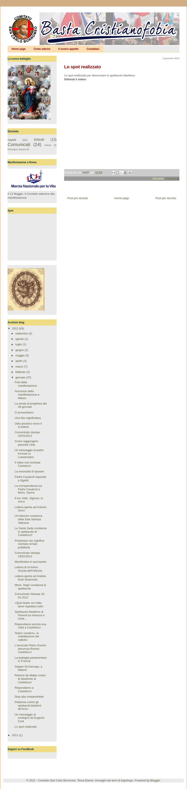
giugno (20, 350)
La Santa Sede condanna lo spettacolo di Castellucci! (31, 532)
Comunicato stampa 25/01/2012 (27, 434)
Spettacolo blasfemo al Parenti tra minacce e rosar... (30, 615)
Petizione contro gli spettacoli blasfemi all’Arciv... (28, 705)
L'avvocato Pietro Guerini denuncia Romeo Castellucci (30, 649)
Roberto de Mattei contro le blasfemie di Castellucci (30, 679)
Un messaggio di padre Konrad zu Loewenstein (29, 453)
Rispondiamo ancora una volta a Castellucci (30, 626)
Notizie (47, 145)
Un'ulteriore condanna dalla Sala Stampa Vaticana (28, 519)
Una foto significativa (28, 418)
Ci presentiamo (24, 412)
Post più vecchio (165, 198)
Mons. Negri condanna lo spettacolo (30, 586)
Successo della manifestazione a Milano (27, 394)
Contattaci (93, 48)
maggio (20, 355)
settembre (22, 333)
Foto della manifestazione (26, 384)
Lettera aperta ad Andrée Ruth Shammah (30, 577)
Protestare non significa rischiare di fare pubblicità (29, 544)
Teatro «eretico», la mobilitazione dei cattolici (27, 636)
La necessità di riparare (29, 471)
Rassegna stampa (17, 149)
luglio (19, 344)
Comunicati (172, 178)
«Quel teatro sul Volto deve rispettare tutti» (29, 604)
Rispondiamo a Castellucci (24, 689)
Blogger (155, 780)
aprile (19, 361)
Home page (19, 48)
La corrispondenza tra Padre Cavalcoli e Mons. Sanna (28, 489)
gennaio (20, 377)
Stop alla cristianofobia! (29, 696)
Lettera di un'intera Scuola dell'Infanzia (28, 569)
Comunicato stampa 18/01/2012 (27, 554)
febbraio (21, 372)
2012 (15, 328)
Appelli (12, 139)
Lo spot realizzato (26, 726)
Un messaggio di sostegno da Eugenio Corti (29, 718)
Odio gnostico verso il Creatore (28, 425)
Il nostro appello (68, 48)
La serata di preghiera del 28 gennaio (31, 405)
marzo (19, 366)
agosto (20, 339)
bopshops (127, 780)
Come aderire (42, 48)
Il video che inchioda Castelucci (27, 464)
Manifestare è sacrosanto (30, 561)
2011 (15, 735)
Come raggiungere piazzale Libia (26, 443)
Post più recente (77, 198)
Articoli (39, 139)
